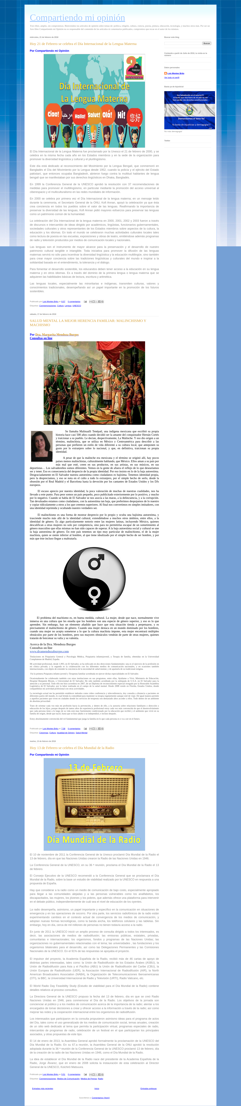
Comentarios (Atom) (101, 1098)
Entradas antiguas (148, 1088)
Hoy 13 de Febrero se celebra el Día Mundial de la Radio (72, 748)
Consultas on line (41, 338)
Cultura (60, 306)
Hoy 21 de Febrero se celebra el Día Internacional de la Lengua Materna (83, 44)
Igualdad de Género (66, 733)
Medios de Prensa (89, 1079)
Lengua (68, 306)
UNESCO (77, 306)
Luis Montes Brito (51, 301)
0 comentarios (74, 301)
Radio (100, 1079)
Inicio (97, 1088)
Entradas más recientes (42, 1088)
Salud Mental (81, 733)
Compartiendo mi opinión (77, 17)
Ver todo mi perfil (171, 77)
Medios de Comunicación (68, 1079)
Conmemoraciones (47, 306)
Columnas (43, 733)
